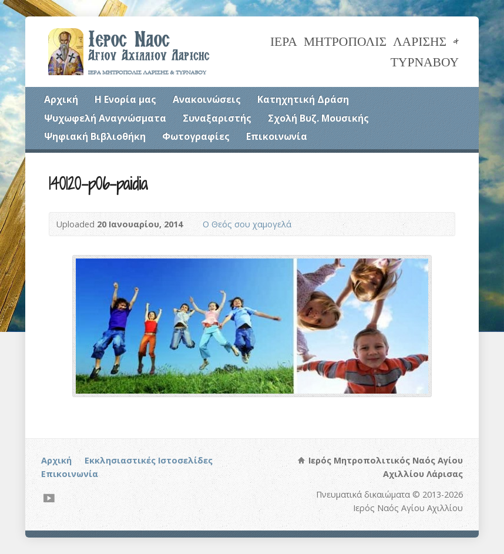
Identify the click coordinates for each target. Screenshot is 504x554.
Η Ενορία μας (125, 99)
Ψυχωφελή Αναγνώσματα (105, 118)
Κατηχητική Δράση (303, 99)
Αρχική (61, 99)
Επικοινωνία (276, 136)
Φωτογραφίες (196, 136)
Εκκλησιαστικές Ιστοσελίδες (149, 460)
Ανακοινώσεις (207, 99)
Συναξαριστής (217, 118)
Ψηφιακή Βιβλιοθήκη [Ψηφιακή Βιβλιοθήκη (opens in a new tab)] (95, 136)
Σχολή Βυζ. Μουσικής (318, 118)
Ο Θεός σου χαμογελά (247, 224)
